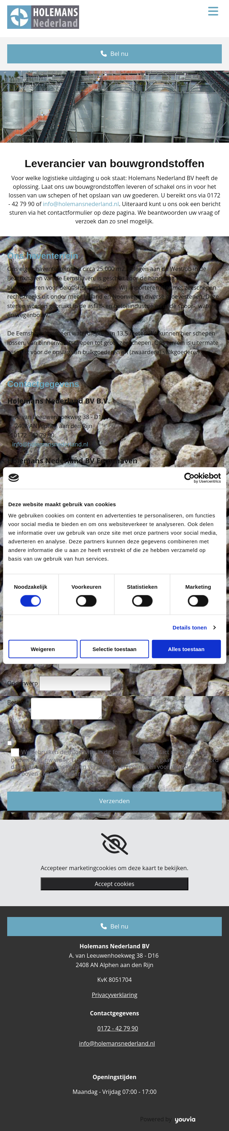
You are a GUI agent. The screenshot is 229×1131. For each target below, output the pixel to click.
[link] (114, 844)
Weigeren (43, 649)
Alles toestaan (186, 649)
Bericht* (18, 702)
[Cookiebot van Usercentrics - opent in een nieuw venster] (189, 477)
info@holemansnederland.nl (81, 204)
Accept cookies (114, 884)
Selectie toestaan (114, 649)
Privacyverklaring (114, 995)
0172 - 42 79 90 (117, 1028)
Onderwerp (22, 683)
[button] (114, 53)
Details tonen (190, 627)
